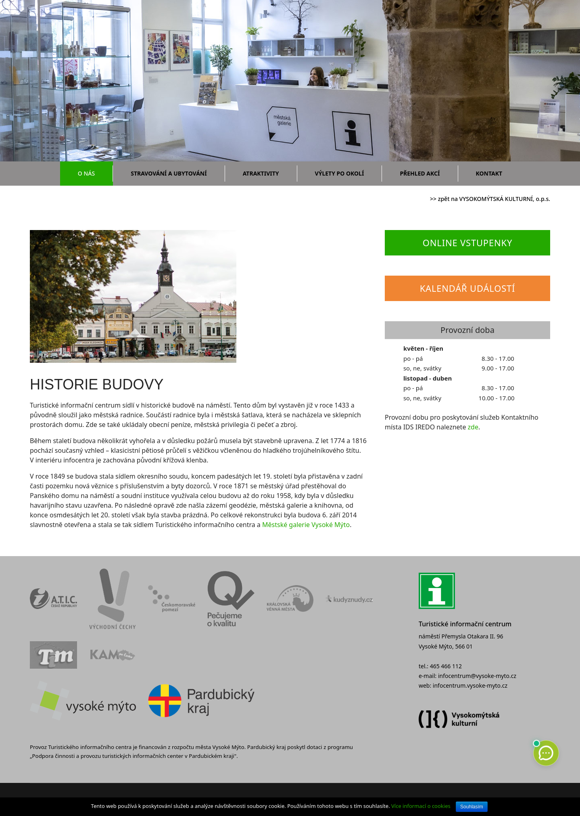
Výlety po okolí (339, 173)
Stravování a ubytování (169, 173)
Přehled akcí (420, 173)
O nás (86, 173)
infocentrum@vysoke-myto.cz (477, 676)
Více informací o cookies (421, 806)
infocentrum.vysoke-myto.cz (470, 685)
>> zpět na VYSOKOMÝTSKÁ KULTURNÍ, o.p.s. (490, 199)
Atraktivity (261, 173)
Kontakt (489, 173)
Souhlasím (471, 807)
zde (473, 427)
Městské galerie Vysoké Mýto (306, 524)
